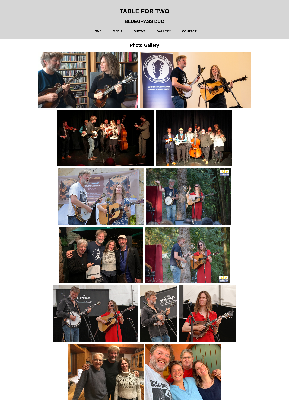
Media (118, 31)
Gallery (164, 31)
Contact (189, 31)
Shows (139, 31)
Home (97, 31)
